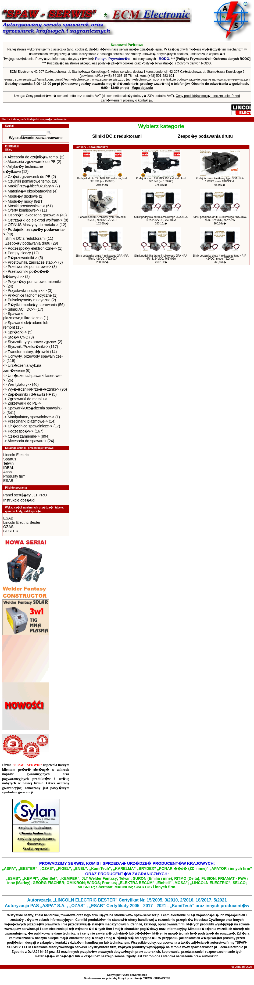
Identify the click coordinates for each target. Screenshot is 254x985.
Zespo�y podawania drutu (27, 243)
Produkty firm (14, 476)
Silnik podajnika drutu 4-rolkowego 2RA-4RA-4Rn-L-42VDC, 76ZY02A (103, 257)
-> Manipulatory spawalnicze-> (28, 417)
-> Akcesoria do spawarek (24, 441)
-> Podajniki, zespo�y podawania (44, 119)
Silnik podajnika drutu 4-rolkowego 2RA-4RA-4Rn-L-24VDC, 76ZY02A (161, 257)
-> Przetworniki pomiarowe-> (27, 266)
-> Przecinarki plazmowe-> (25, 421)
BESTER (10, 531)
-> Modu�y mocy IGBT (23, 201)
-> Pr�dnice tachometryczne (27, 295)
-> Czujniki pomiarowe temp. (27, 181)
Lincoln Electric (15, 455)
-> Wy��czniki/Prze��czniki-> (31, 389)
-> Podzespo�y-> (18, 431)
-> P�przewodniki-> (20, 258)
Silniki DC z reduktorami (25, 238)
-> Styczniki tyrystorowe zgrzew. (30, 342)
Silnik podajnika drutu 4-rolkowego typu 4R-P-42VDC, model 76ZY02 (219, 257)
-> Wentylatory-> (17, 384)
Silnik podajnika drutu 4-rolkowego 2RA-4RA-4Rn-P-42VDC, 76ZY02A (161, 218)
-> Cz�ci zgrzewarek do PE (26, 177)
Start (5, 119)
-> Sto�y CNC (15, 337)
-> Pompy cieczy (17, 253)
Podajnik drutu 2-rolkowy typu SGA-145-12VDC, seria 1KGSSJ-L (220, 180)
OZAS (8, 527)
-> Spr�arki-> (15, 332)
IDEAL (8, 468)
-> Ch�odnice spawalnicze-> (27, 426)
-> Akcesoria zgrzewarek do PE (29, 161)
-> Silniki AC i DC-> (19, 309)
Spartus (9, 459)
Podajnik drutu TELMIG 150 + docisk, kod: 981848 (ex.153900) (161, 180)
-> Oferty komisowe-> (21, 210)
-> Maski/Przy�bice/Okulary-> (28, 186)
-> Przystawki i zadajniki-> (25, 290)
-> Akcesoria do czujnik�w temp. (31, 157)
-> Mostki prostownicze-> (24, 206)
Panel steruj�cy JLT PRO (25, 495)
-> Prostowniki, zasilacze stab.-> (30, 262)
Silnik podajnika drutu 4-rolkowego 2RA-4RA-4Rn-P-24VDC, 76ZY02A (220, 218)
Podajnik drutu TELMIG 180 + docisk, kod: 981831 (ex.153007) (102, 180)
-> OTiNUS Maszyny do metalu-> (31, 225)
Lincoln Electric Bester (22, 522)
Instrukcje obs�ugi (19, 500)
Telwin (8, 463)
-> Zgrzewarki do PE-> (22, 403)
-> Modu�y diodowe (20, 196)
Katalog (15, 119)
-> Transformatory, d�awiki (26, 352)
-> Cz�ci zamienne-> (21, 436)
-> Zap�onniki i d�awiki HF (27, 394)
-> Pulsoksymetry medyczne (26, 300)
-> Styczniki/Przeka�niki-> (25, 346)
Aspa (7, 472)
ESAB (8, 480)
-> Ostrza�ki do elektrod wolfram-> (33, 220)
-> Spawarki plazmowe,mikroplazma (22, 315)
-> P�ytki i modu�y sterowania (30, 305)
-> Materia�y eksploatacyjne (27, 191)
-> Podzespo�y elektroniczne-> (30, 248)
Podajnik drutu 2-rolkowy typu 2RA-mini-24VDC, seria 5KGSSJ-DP (102, 218)
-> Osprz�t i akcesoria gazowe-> (31, 215)
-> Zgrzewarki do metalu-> (25, 399)
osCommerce (138, 974)
